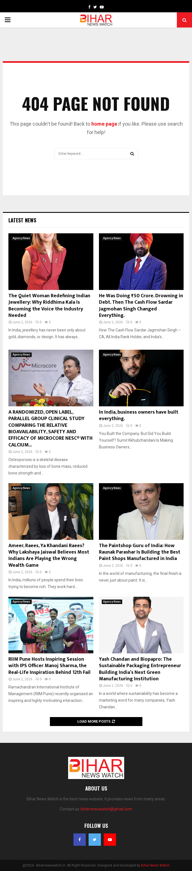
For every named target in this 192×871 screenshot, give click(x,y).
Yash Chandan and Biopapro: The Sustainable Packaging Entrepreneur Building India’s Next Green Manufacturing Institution (140, 669)
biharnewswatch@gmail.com (106, 809)
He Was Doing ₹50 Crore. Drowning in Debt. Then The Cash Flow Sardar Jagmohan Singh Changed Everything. (141, 306)
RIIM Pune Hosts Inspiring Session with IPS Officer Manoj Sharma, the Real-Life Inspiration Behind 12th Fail (49, 666)
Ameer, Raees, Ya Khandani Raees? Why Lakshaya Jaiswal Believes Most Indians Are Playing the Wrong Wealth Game (48, 556)
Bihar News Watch (155, 865)
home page (104, 124)
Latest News (22, 220)
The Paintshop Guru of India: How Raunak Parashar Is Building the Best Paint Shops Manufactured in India (139, 552)
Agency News (21, 238)
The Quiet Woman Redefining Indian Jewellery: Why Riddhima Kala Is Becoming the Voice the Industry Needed (49, 306)
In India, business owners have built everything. (138, 415)
